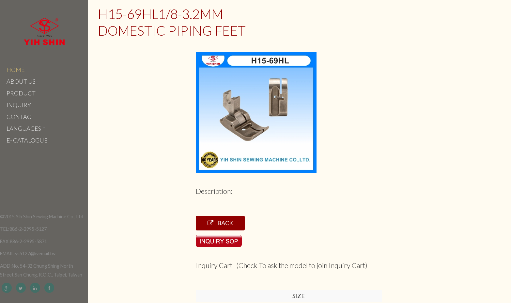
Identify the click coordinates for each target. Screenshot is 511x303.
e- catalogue (27, 140)
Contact (21, 116)
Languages (26, 128)
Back (220, 223)
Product (21, 93)
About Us (21, 81)
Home (16, 69)
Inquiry (19, 105)
